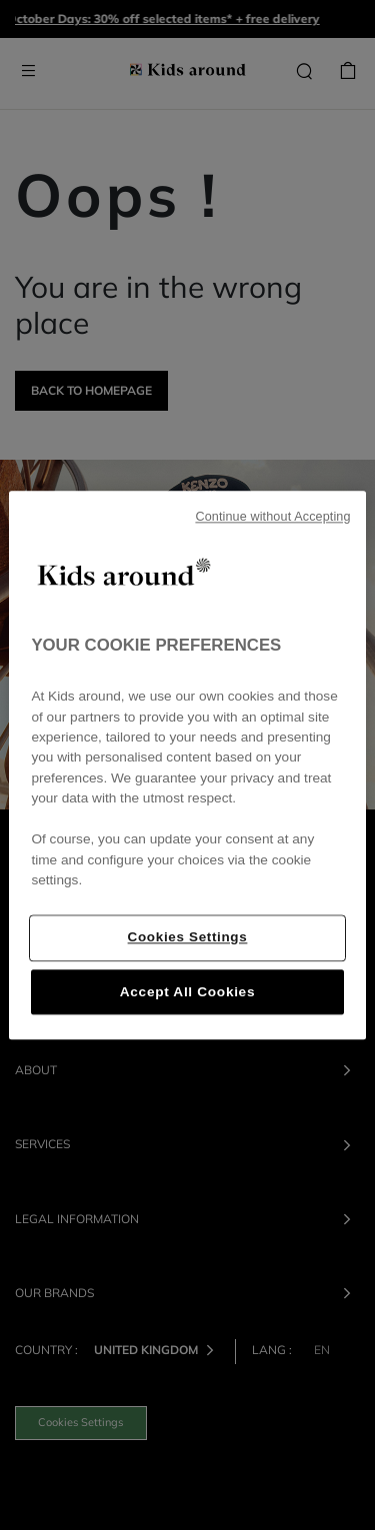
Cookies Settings (188, 936)
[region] (187, 765)
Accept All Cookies (187, 991)
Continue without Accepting (272, 517)
